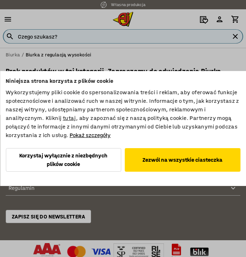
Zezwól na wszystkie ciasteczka (182, 159)
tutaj (69, 118)
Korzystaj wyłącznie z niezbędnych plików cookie (63, 159)
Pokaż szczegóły (90, 135)
